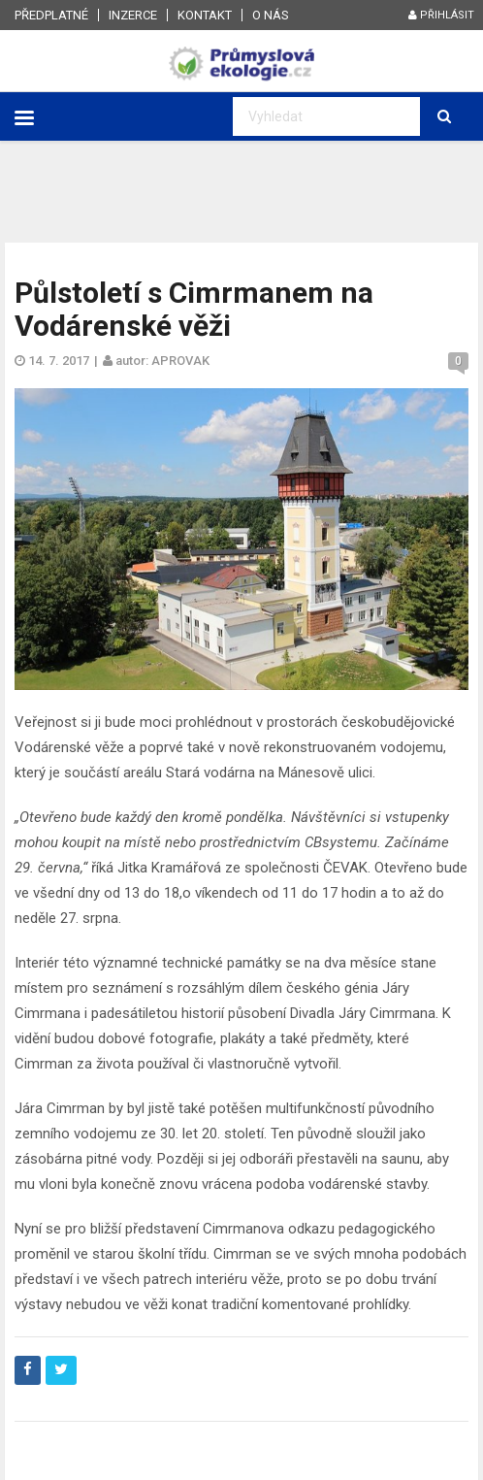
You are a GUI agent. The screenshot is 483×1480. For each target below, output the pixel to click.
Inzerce (133, 15)
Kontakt (204, 15)
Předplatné (51, 15)
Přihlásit (441, 15)
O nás (270, 15)
